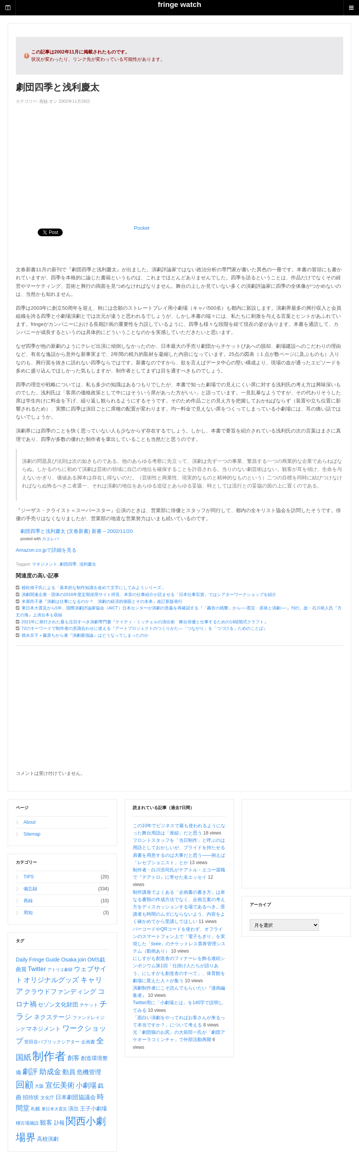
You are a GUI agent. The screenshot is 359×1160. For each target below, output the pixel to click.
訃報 (59, 1123)
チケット (89, 1005)
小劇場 (86, 1085)
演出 (73, 1108)
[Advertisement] (179, 163)
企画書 (88, 1042)
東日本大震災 (54, 1109)
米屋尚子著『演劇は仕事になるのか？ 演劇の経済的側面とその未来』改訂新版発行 (102, 601)
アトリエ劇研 (60, 969)
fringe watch (179, 4)
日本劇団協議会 (75, 1097)
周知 (28, 912)
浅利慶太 (87, 564)
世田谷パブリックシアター (52, 1042)
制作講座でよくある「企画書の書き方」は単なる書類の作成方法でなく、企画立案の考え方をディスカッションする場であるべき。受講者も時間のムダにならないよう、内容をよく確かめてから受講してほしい (179, 907)
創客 (73, 1058)
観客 (46, 1122)
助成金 (50, 1072)
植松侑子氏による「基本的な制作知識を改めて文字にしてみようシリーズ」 (93, 587)
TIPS (28, 877)
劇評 (30, 1071)
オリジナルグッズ (51, 980)
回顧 (24, 1085)
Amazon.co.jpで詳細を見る (46, 550)
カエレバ (50, 538)
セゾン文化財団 (58, 1004)
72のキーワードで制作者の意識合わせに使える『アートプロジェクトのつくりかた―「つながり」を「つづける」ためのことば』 (144, 628)
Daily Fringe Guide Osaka (46, 959)
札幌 (35, 1109)
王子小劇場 (93, 1108)
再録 (43, 101)
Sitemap (31, 834)
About (29, 822)
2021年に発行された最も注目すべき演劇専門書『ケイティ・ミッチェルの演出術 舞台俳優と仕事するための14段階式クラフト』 (145, 621)
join (82, 959)
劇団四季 (68, 564)
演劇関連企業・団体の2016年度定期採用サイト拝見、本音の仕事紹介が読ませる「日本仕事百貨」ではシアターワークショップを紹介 (149, 594)
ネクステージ (52, 1017)
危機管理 (89, 1072)
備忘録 (30, 888)
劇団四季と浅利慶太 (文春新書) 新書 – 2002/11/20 (76, 531)
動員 (68, 1072)
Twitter (37, 969)
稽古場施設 (27, 1123)
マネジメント (44, 564)
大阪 (39, 1086)
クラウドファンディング (60, 991)
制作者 (49, 1056)
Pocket (141, 228)
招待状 (31, 1097)
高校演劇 (47, 1139)
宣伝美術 (60, 1085)
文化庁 (47, 1097)
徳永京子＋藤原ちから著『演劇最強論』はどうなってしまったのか (85, 635)
